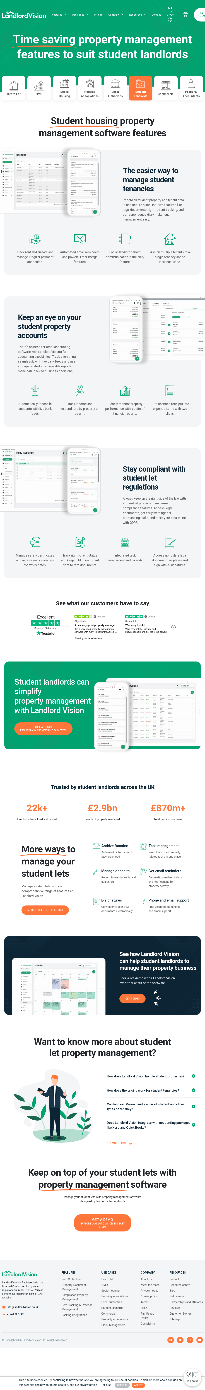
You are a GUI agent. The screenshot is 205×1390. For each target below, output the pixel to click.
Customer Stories (181, 1317)
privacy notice (88, 1385)
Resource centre (180, 1288)
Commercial (108, 1317)
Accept (138, 1385)
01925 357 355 (15, 1317)
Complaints (148, 1327)
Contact (156, 14)
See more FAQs (116, 1146)
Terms (145, 1305)
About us (146, 1282)
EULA (144, 1311)
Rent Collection (71, 1282)
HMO (104, 1288)
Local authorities (111, 1305)
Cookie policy (149, 1300)
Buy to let (107, 1282)
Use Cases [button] (78, 14)
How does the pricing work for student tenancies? (143, 1094)
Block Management (113, 1328)
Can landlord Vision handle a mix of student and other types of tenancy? (145, 1110)
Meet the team (150, 1288)
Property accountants (114, 1323)
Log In (185, 14)
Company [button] (113, 14)
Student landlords (112, 1311)
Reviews (175, 1311)
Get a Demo (132, 1002)
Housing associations (115, 1300)
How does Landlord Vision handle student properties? (145, 1080)
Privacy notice (149, 1294)
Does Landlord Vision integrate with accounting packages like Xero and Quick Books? (148, 1128)
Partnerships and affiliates (186, 1305)
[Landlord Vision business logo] (24, 14)
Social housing (110, 1294)
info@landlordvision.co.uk (22, 1310)
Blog (172, 1294)
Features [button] (57, 14)
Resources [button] (135, 14)
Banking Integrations (74, 1318)
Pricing (98, 14)
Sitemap (175, 1323)
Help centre (177, 1300)
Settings (122, 1385)
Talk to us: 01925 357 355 (170, 15)
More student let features (45, 913)
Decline (107, 1385)
